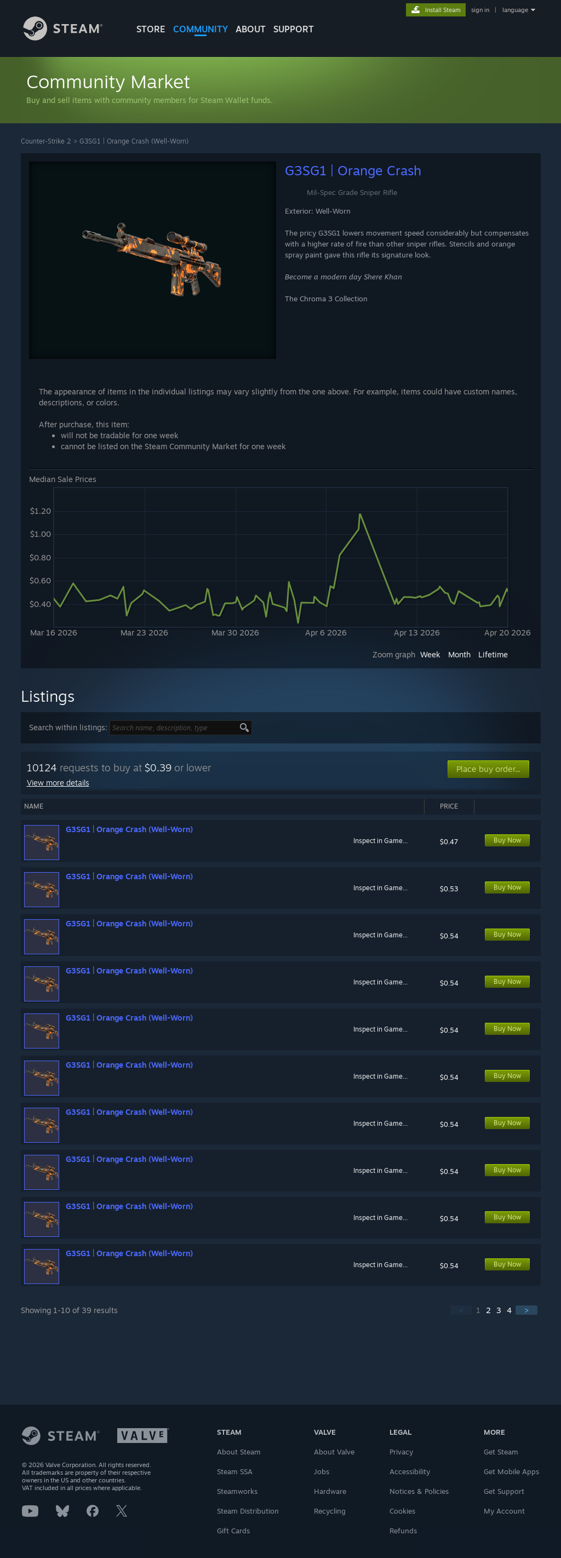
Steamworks (237, 1491)
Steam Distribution (248, 1511)
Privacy (401, 1451)
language (515, 10)
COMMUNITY (200, 29)
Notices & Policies (419, 1491)
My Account (504, 1511)
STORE (150, 29)
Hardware (330, 1491)
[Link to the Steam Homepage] (71, 37)
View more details (58, 782)
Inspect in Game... (380, 841)
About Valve (334, 1451)
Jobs (321, 1471)
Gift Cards (233, 1530)
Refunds (403, 1530)
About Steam (239, 1451)
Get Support (504, 1491)
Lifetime (493, 654)
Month (459, 654)
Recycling (330, 1511)
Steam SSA (235, 1471)
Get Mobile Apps (511, 1471)
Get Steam (501, 1451)
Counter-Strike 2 (46, 141)
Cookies (402, 1511)
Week (430, 654)
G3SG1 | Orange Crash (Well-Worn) (133, 141)
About (251, 29)
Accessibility (410, 1471)
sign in (480, 10)
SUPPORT (293, 29)
